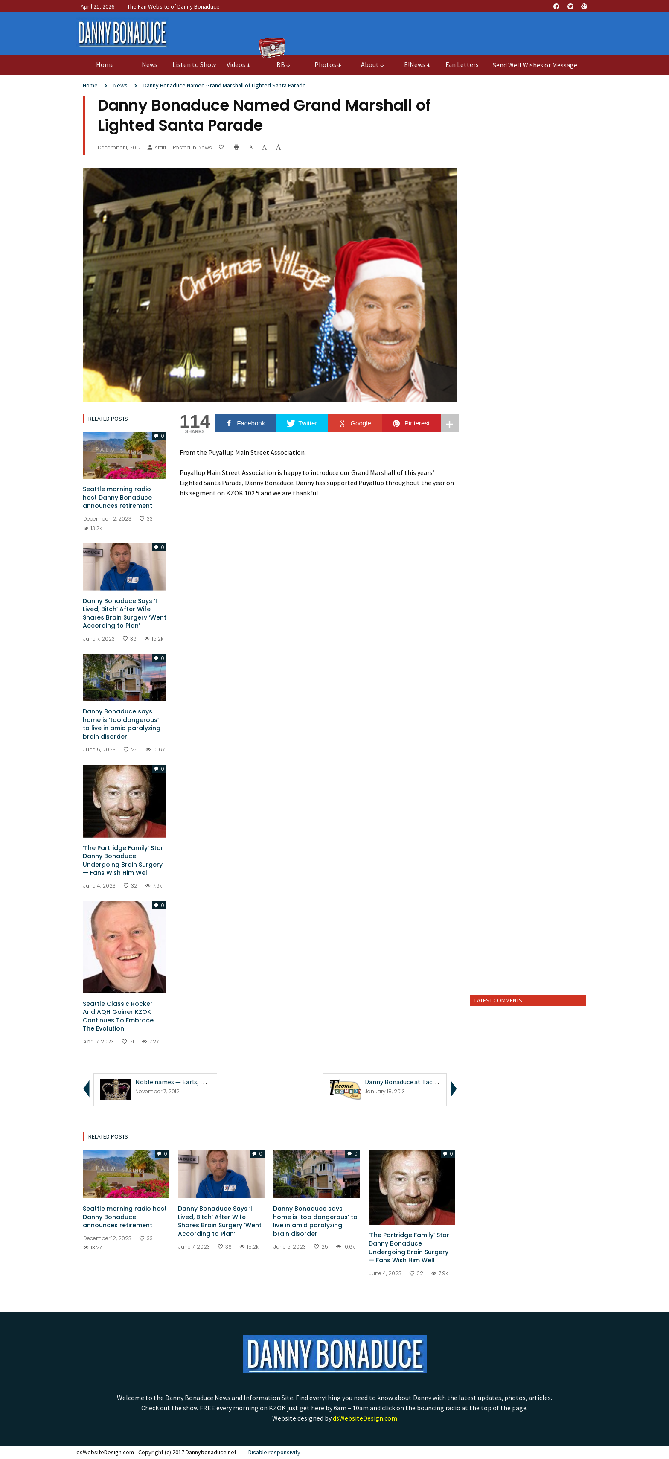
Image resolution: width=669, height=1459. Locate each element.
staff (156, 147)
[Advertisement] (528, 854)
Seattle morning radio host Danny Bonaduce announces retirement (117, 497)
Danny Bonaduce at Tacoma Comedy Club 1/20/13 (436, 1082)
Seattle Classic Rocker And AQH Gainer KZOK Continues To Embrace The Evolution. (118, 1016)
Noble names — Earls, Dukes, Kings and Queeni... (205, 1082)
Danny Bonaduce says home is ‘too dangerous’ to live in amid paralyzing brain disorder (121, 724)
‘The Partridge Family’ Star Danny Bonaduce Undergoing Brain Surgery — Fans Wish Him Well (123, 860)
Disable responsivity (274, 1452)
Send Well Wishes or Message (535, 65)
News (120, 85)
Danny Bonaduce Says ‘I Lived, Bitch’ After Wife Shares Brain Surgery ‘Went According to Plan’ (124, 613)
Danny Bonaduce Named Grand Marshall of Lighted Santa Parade (224, 85)
